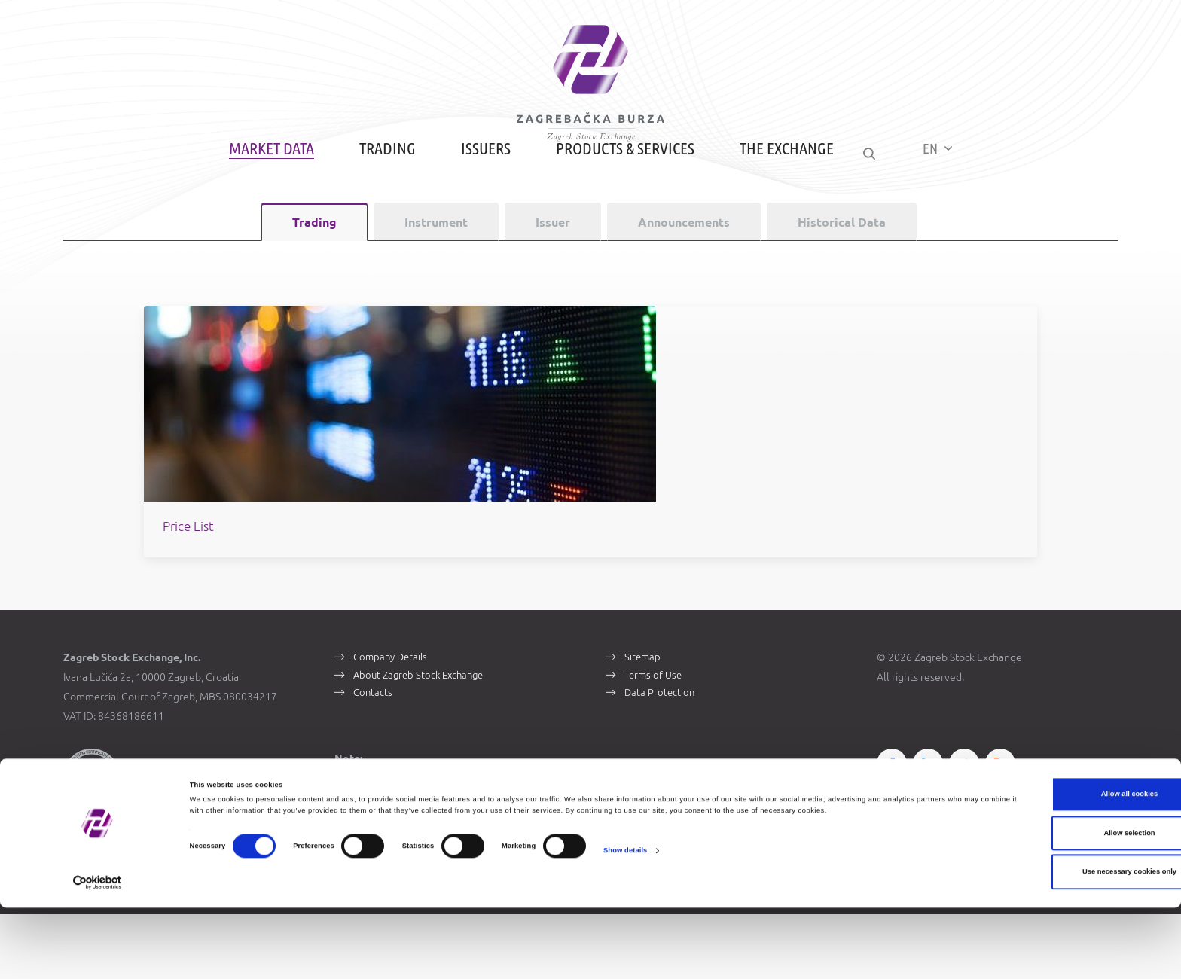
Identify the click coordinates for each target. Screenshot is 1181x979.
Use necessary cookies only (1056, 943)
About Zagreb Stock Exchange (423, 740)
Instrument (436, 272)
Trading (377, 197)
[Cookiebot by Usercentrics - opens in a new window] (97, 954)
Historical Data (842, 272)
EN (947, 197)
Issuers (476, 197)
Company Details (393, 719)
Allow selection (1055, 904)
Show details (625, 933)
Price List (380, 585)
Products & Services (615, 197)
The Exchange (777, 197)
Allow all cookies (1055, 866)
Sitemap (644, 719)
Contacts (374, 761)
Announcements (684, 272)
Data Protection (661, 761)
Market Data (261, 197)
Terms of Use (655, 740)
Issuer (553, 272)
